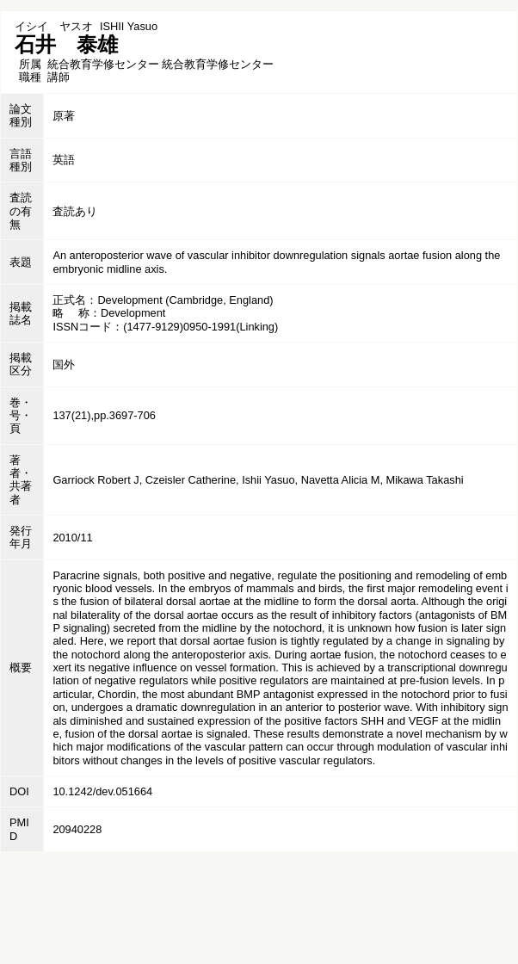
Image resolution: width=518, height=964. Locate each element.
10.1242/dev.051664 (102, 791)
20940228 (77, 829)
